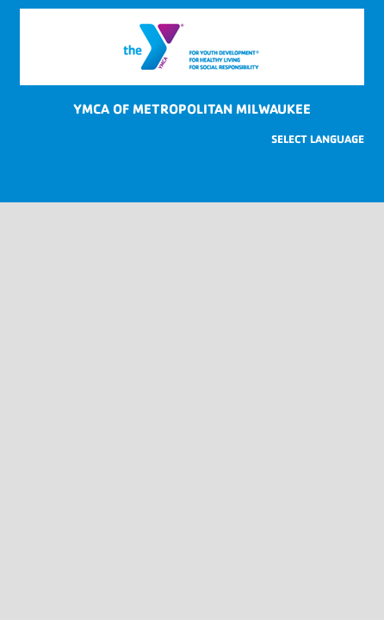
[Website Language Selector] (317, 139)
